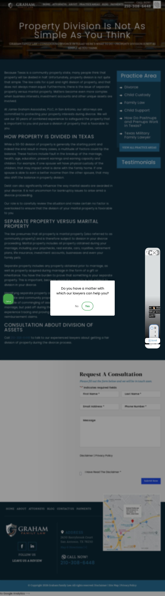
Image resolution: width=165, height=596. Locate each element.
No (76, 306)
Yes (87, 306)
